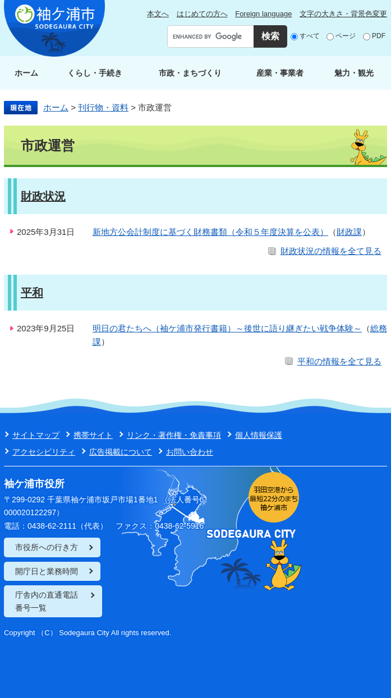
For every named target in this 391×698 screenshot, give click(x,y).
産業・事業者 (279, 72)
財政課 (349, 232)
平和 (32, 292)
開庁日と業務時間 (46, 571)
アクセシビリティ (43, 451)
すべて (310, 36)
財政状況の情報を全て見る (330, 251)
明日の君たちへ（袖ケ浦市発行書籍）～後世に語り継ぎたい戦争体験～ (227, 328)
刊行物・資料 (103, 107)
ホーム (26, 72)
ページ (345, 36)
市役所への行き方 (46, 547)
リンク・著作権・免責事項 (174, 435)
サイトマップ (35, 435)
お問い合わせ (189, 451)
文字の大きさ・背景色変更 (343, 14)
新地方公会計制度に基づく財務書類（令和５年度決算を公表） (210, 232)
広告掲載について (120, 451)
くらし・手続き (94, 72)
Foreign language (263, 14)
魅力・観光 (354, 72)
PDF (378, 36)
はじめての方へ (202, 14)
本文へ (158, 14)
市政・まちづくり (190, 72)
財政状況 (43, 196)
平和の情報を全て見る (339, 361)
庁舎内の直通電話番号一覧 (46, 601)
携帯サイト (93, 435)
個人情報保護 (258, 435)
